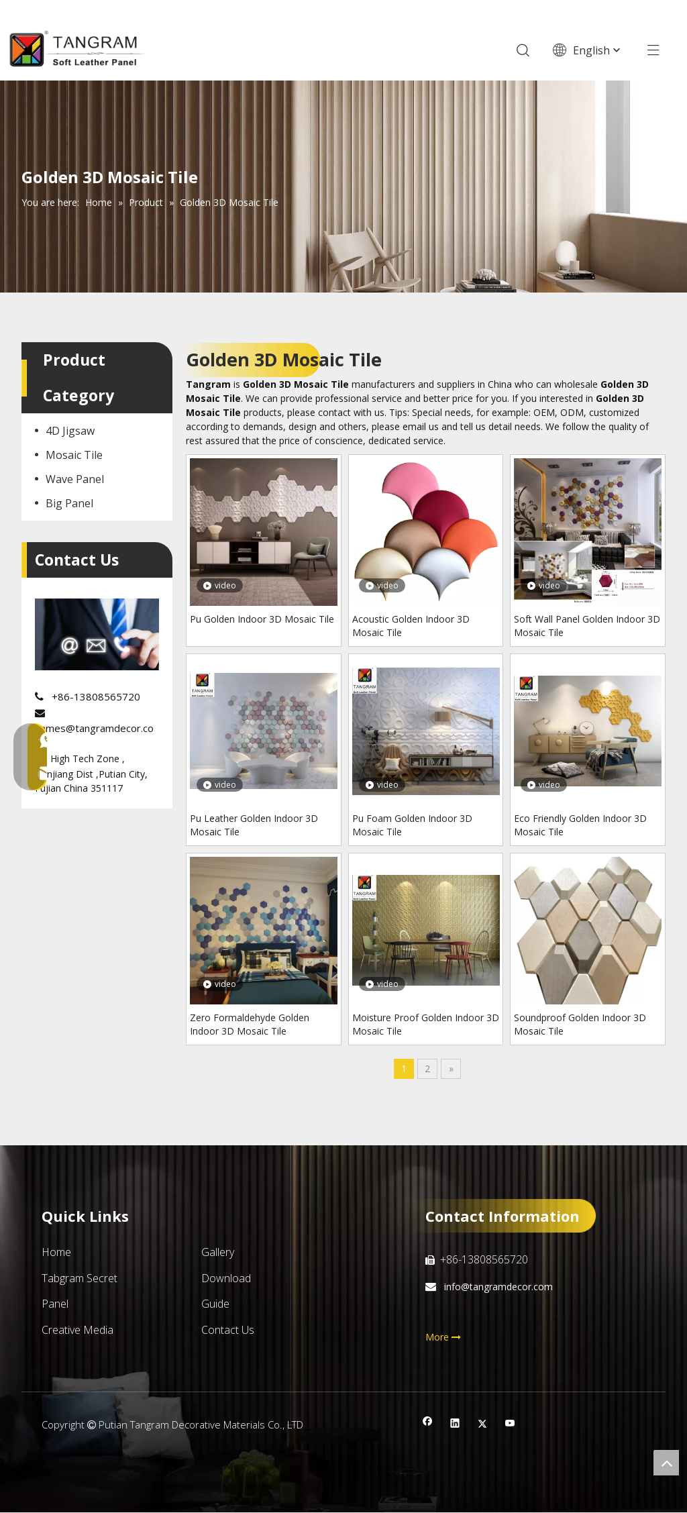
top (666, 1462)
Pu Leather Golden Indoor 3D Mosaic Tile (254, 825)
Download (226, 1278)
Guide (215, 1304)
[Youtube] (510, 1425)
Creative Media (77, 1329)
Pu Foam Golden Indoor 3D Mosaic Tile (412, 825)
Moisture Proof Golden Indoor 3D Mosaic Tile (425, 1024)
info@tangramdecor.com (497, 1287)
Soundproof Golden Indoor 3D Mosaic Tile (580, 1024)
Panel (55, 1304)
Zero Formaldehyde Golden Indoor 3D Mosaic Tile (249, 1024)
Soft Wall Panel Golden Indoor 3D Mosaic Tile (587, 626)
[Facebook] (427, 1425)
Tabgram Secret (79, 1278)
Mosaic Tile (74, 455)
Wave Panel (75, 479)
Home (56, 1252)
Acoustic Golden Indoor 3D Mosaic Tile (411, 626)
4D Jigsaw (70, 431)
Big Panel (69, 504)
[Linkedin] (455, 1425)
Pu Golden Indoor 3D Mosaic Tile (262, 619)
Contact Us (227, 1329)
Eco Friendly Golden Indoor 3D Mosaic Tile (580, 825)
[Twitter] (482, 1425)
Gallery (217, 1252)
